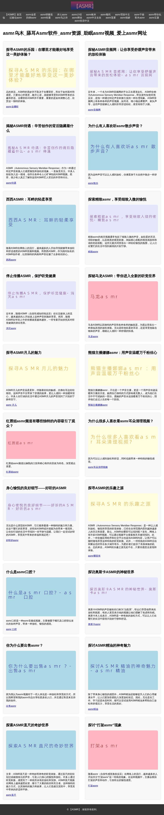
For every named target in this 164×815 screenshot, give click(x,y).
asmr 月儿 (11, 405)
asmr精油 (93, 709)
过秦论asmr (15, 17)
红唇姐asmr (12, 472)
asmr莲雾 (111, 17)
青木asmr (140, 17)
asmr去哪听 (12, 106)
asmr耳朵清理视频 (98, 467)
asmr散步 (93, 183)
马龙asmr (93, 336)
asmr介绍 (77, 14)
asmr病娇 (125, 17)
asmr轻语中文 (82, 21)
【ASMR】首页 (13, 14)
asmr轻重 (46, 17)
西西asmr (11, 260)
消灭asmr (11, 328)
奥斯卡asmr (94, 624)
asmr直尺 (11, 795)
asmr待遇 (11, 183)
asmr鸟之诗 (61, 17)
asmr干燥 (139, 14)
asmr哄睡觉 (46, 14)
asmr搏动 (77, 17)
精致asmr (93, 251)
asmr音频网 (94, 109)
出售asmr (11, 706)
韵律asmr (31, 17)
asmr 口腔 (11, 629)
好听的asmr (12, 540)
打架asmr (93, 785)
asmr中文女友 (94, 17)
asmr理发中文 (122, 14)
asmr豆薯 (154, 17)
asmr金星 (31, 14)
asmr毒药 (106, 14)
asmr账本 (91, 14)
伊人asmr (62, 14)
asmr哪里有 (94, 556)
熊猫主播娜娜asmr (98, 405)
